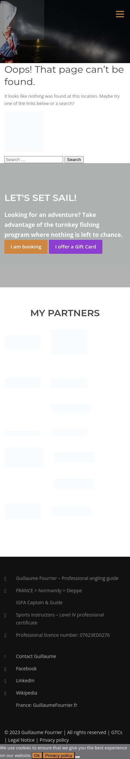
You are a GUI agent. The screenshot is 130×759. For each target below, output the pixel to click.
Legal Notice (21, 740)
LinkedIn (25, 680)
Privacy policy (54, 740)
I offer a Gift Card (75, 246)
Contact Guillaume (36, 656)
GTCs (116, 732)
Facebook (26, 668)
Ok (37, 755)
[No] (77, 757)
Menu (120, 14)
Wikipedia (26, 693)
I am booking (26, 246)
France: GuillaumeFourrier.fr (46, 705)
